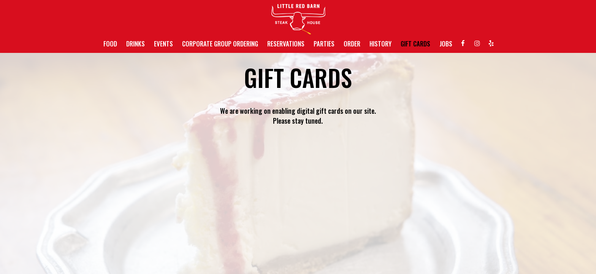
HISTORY (380, 44)
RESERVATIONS (285, 44)
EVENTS (163, 44)
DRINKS (135, 44)
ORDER (352, 44)
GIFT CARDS (415, 44)
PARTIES (324, 44)
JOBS (445, 44)
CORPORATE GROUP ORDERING (220, 44)
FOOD (110, 44)
